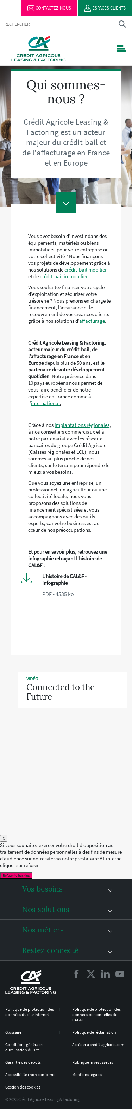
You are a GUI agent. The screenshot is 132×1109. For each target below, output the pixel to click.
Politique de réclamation (94, 1032)
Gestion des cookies (22, 1087)
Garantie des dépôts (23, 1062)
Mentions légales (87, 1074)
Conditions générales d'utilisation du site (24, 1047)
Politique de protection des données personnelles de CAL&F (96, 1014)
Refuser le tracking (16, 875)
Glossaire (13, 1032)
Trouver (122, 23)
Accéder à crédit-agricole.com (98, 1044)
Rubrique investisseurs (92, 1062)
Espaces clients (105, 8)
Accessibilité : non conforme (30, 1074)
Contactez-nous (49, 8)
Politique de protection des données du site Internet (29, 1012)
